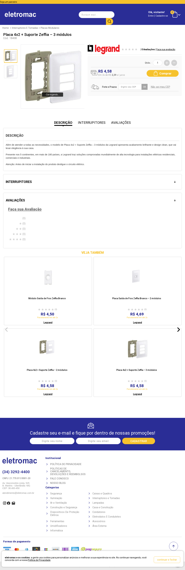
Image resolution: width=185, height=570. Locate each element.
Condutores (98, 511)
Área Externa (99, 525)
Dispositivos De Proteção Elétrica (64, 513)
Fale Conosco (59, 478)
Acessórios (98, 521)
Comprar (162, 72)
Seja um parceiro (8, 2)
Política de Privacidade (65, 464)
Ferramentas (57, 521)
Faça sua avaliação (165, 49)
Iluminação (56, 498)
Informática (56, 530)
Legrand (48, 322)
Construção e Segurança (63, 507)
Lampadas (98, 502)
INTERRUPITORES (91, 122)
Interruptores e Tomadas (25, 27)
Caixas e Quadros (102, 493)
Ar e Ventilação (58, 502)
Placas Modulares (50, 27)
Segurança (56, 493)
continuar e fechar (167, 559)
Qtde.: (148, 62)
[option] (48, 291)
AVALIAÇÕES (121, 122)
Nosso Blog (58, 482)
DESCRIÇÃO (63, 122)
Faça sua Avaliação (25, 209)
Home (5, 27)
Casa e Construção (102, 507)
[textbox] (96, 13)
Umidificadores (58, 525)
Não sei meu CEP (161, 86)
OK (145, 86)
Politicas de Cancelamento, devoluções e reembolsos (68, 471)
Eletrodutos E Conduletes (106, 516)
